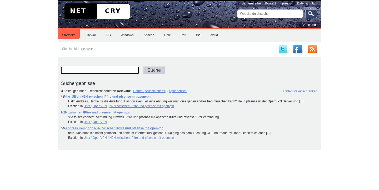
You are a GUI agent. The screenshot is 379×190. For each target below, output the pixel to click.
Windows (127, 35)
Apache (148, 35)
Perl (183, 35)
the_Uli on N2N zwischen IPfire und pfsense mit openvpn (108, 96)
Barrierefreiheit (252, 3)
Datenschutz (306, 3)
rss (198, 35)
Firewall (91, 35)
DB (108, 35)
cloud (214, 35)
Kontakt (270, 3)
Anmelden (309, 25)
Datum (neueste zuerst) (149, 91)
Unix (167, 35)
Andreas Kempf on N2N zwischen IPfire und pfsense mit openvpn (114, 128)
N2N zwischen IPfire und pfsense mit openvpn (141, 106)
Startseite (69, 35)
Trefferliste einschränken (300, 91)
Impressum (286, 3)
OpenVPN (100, 106)
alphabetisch (178, 91)
